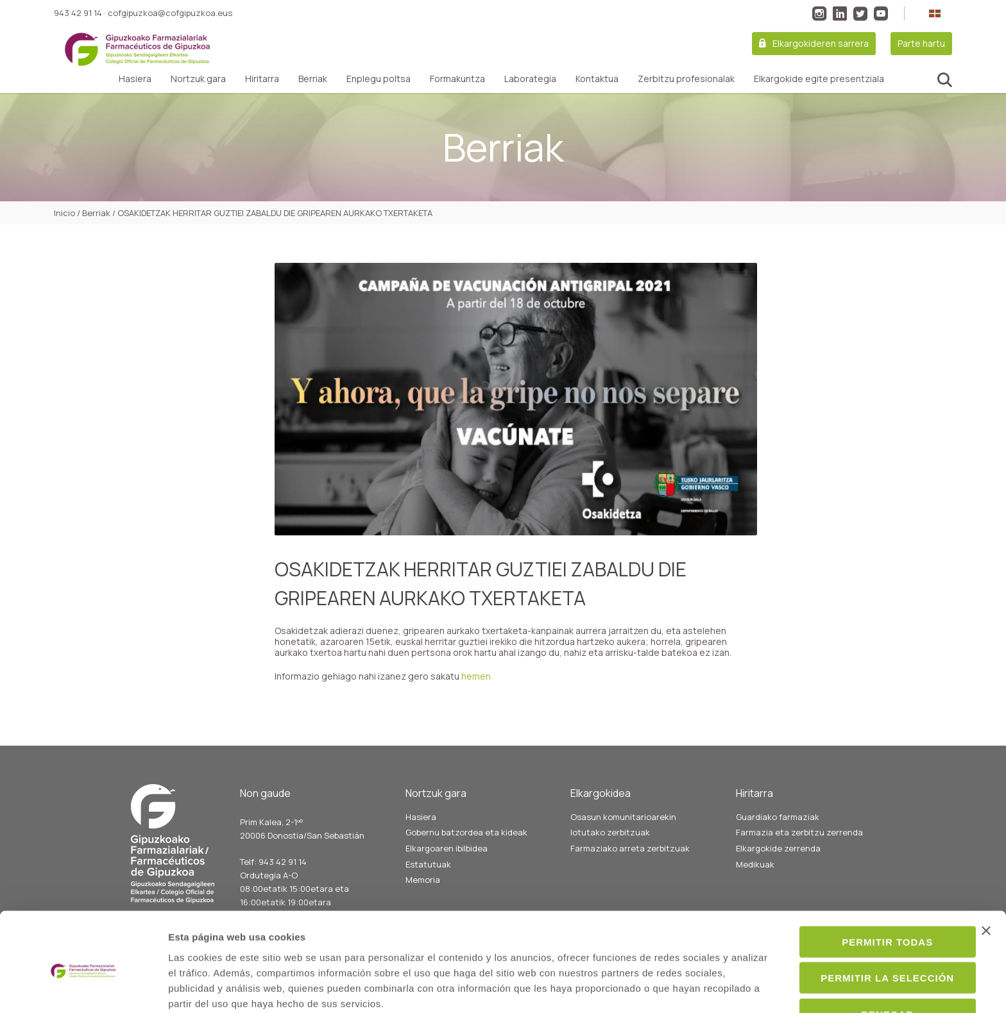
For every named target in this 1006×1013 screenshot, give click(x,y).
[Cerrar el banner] (986, 873)
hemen (476, 676)
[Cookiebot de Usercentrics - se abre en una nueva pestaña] (83, 988)
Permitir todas (866, 884)
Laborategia (530, 79)
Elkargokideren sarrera (820, 43)
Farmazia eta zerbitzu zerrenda (799, 832)
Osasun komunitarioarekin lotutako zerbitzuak (623, 825)
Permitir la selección (866, 921)
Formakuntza (457, 79)
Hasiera (135, 79)
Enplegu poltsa (378, 79)
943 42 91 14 (78, 13)
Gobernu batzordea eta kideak (466, 832)
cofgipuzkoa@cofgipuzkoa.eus (170, 13)
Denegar (866, 956)
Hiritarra (262, 79)
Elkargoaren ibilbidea (446, 848)
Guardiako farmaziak (777, 817)
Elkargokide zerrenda (778, 848)
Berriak (312, 79)
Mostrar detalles (697, 987)
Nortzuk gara (198, 79)
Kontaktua (596, 79)
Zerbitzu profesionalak (686, 79)
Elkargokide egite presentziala (819, 79)
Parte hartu (921, 43)
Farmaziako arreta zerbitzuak (630, 848)
